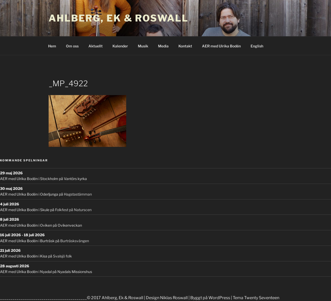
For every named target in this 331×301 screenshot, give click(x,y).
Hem (52, 46)
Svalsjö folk (62, 256)
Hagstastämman (78, 194)
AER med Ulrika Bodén (221, 46)
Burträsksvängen (74, 241)
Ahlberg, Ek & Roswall (118, 18)
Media (163, 46)
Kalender (120, 46)
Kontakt (185, 46)
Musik (143, 46)
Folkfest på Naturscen (73, 209)
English (257, 46)
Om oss (72, 46)
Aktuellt (95, 46)
